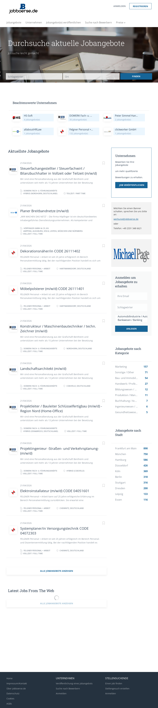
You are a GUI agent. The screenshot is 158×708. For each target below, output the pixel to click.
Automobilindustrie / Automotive (131, 316)
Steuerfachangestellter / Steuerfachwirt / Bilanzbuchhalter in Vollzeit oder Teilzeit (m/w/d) (58, 170)
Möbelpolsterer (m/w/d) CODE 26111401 (52, 288)
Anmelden (119, 6)
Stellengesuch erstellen (117, 688)
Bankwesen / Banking (131, 320)
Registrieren (140, 6)
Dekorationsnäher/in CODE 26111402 (50, 251)
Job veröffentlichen (131, 185)
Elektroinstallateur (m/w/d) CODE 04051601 (54, 490)
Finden (136, 76)
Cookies (10, 698)
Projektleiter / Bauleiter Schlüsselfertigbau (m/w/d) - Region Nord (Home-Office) (61, 408)
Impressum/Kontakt (16, 683)
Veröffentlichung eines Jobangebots (74, 683)
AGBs (9, 703)
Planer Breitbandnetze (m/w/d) (44, 210)
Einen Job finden (113, 683)
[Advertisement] (135, 559)
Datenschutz (12, 693)
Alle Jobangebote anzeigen (56, 570)
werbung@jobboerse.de (126, 219)
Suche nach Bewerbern (68, 688)
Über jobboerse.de (16, 688)
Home (9, 678)
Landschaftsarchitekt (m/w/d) (43, 368)
